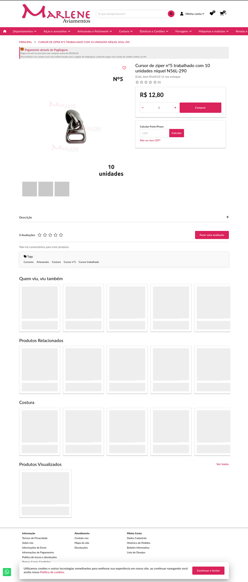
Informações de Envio (34, 547)
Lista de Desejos (136, 552)
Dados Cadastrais (137, 538)
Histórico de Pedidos (138, 542)
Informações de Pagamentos (38, 552)
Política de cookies (52, 572)
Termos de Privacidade (35, 538)
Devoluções (81, 547)
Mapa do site (82, 542)
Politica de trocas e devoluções (39, 557)
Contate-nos (82, 538)
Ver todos (222, 464)
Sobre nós (27, 542)
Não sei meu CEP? (150, 140)
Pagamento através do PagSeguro (44, 49)
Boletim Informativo (138, 547)
